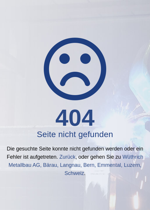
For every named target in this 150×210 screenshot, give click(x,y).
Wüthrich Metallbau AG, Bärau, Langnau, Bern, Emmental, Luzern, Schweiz (75, 165)
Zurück (67, 157)
